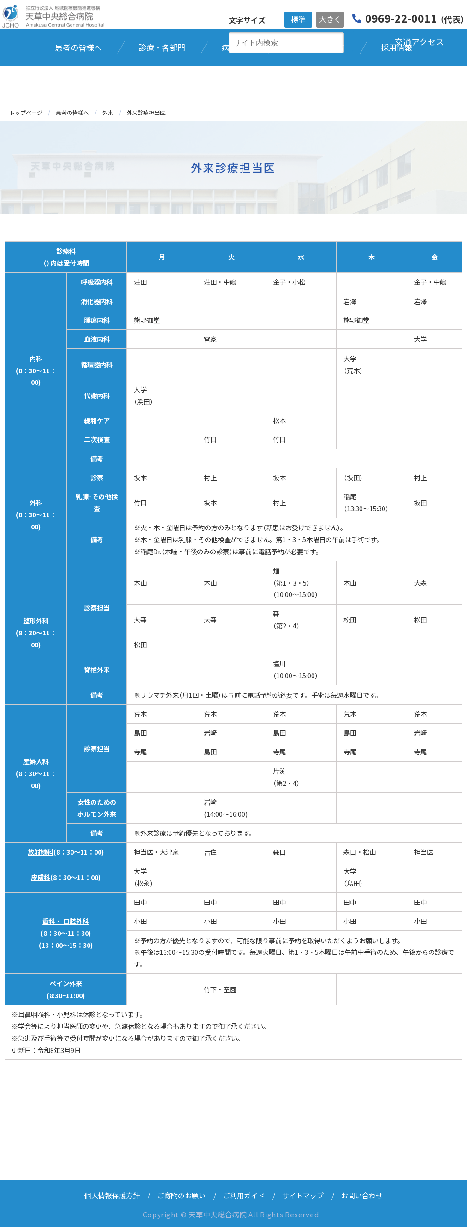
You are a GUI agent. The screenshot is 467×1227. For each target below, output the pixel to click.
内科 (36, 358)
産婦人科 (36, 761)
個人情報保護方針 (112, 1195)
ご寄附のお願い (181, 1195)
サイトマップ (303, 1195)
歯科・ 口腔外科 (65, 921)
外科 (36, 502)
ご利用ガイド (244, 1195)
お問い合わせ (362, 1195)
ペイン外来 (66, 983)
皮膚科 (40, 877)
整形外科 (36, 620)
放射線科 (40, 851)
